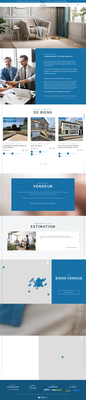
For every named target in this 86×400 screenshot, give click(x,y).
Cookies (67, 394)
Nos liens (58, 394)
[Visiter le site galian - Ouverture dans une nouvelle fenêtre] (47, 390)
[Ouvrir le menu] (78, 5)
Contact (84, 116)
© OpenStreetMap (42, 303)
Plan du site (45, 394)
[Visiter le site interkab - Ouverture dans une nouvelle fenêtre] (57, 390)
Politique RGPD (62, 394)
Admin (55, 394)
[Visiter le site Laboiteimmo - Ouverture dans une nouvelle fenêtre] (43, 399)
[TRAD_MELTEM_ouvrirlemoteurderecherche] (68, 5)
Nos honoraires (40, 394)
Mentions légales (51, 394)
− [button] (47, 263)
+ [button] (47, 261)
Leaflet (38, 303)
